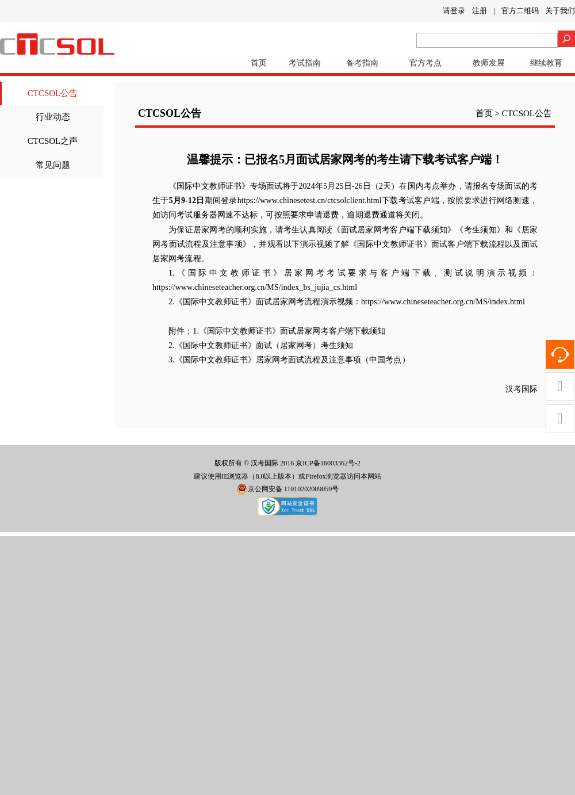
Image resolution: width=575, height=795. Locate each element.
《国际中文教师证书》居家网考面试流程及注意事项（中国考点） (292, 360)
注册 (479, 10)
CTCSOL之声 (53, 141)
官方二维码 (520, 10)
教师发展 (489, 63)
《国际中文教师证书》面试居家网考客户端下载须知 (292, 331)
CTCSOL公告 (53, 93)
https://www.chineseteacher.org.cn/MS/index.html (443, 301)
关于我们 (560, 10)
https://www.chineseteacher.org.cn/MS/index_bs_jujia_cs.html (254, 287)
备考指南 (362, 63)
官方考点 (425, 63)
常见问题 (53, 165)
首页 (259, 63)
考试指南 (305, 63)
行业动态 (53, 116)
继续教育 (546, 63)
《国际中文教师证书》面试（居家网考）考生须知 (264, 345)
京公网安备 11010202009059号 (287, 489)
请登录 (454, 10)
